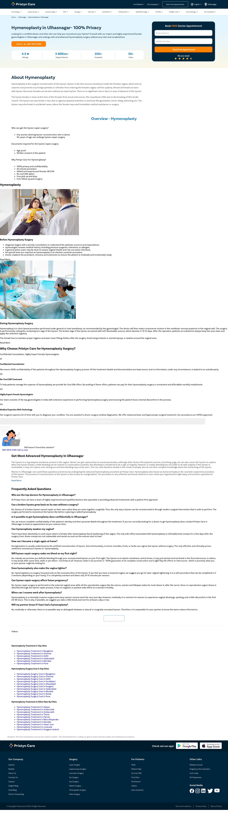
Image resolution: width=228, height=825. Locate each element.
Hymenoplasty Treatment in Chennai (34, 653)
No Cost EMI (136, 773)
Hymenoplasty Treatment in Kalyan (33, 707)
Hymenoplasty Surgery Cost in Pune (33, 696)
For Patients (137, 4)
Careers (11, 781)
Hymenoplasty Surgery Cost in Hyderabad (36, 689)
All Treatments (195, 777)
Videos (134, 786)
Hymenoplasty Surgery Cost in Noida (34, 694)
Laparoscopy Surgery (77, 769)
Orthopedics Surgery (77, 790)
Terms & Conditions (183, 806)
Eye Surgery (74, 781)
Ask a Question (137, 790)
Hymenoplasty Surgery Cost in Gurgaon (35, 686)
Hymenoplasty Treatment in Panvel (33, 717)
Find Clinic (135, 777)
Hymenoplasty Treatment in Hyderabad (35, 658)
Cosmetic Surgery (76, 773)
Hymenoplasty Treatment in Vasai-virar (35, 724)
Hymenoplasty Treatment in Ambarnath (35, 712)
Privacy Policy (201, 806)
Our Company (152, 4)
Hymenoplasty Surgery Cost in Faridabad (36, 681)
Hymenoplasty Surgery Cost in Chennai (35, 676)
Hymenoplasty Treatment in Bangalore (35, 651)
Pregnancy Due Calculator (200, 769)
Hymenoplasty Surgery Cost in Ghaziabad (36, 684)
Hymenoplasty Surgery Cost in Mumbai (35, 691)
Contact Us (13, 777)
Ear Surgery (73, 777)
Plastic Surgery (75, 786)
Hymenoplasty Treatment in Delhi (32, 656)
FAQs (133, 765)
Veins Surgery (74, 794)
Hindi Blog (12, 790)
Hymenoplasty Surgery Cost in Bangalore (36, 674)
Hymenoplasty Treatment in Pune (32, 663)
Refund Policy (216, 806)
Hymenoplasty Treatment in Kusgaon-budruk (38, 729)
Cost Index (194, 773)
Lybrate (11, 765)
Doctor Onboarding (16, 794)
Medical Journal (196, 765)
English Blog (13, 786)
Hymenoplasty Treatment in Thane (33, 714)
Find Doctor (136, 781)
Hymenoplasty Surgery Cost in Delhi (34, 679)
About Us (12, 773)
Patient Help (136, 769)
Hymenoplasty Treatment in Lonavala (34, 727)
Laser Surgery (74, 765)
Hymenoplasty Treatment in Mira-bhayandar (38, 719)
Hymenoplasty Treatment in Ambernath (35, 709)
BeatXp (11, 769)
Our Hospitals (209, 12)
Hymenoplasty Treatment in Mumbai (34, 661)
